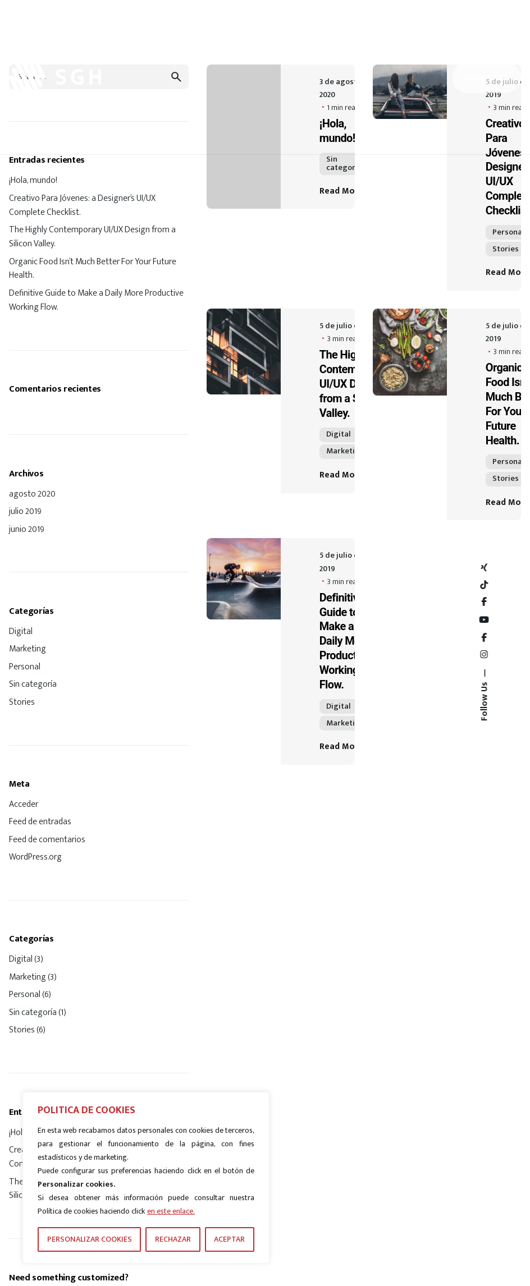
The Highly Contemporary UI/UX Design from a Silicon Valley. (92, 236)
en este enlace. (171, 1211)
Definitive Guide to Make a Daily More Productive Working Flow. (96, 300)
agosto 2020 (32, 493)
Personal (24, 666)
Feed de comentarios (47, 839)
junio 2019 (26, 529)
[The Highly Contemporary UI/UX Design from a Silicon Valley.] (244, 401)
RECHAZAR (173, 1239)
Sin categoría (33, 684)
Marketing (27, 648)
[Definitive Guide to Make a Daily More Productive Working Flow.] (244, 651)
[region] (145, 1178)
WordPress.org (35, 856)
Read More (349, 191)
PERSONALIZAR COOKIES (89, 1239)
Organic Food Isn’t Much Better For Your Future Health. (92, 268)
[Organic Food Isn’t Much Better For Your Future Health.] (410, 415)
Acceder (23, 804)
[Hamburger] (486, 77)
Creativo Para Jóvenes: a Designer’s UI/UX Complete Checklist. (82, 205)
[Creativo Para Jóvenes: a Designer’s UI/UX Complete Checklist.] (410, 178)
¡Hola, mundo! (33, 180)
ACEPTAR (229, 1239)
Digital (21, 631)
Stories (22, 702)
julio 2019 (25, 511)
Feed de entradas (40, 821)
